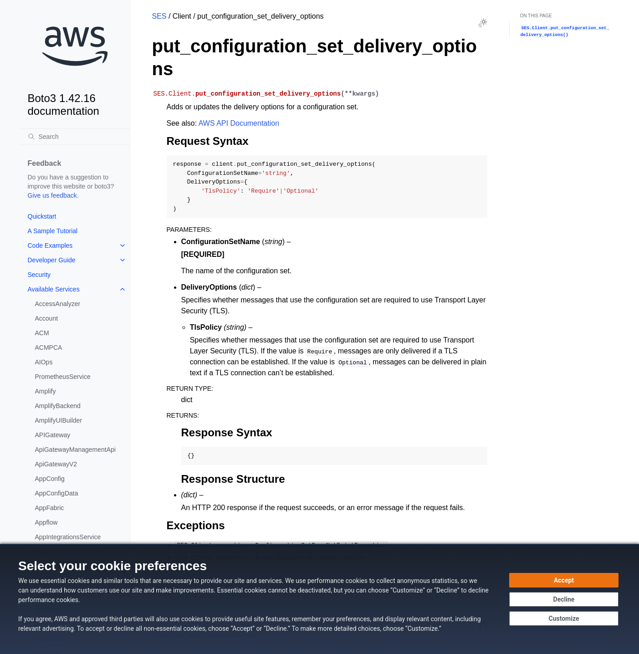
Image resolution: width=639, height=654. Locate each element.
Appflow (46, 522)
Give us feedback (52, 195)
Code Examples (50, 245)
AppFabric (49, 507)
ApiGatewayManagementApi (75, 449)
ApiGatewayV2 (56, 464)
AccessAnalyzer (58, 303)
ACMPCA (48, 347)
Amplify (45, 391)
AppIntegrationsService (68, 537)
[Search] (75, 136)
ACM (42, 333)
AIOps (44, 362)
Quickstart (42, 216)
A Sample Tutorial (53, 231)
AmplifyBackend (58, 405)
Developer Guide (52, 260)
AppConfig (50, 478)
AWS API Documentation (239, 123)
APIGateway (53, 435)
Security (39, 274)
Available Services (54, 289)
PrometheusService (63, 376)
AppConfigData (56, 493)
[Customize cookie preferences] (564, 618)
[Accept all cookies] (564, 580)
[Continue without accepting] (564, 599)
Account (46, 318)
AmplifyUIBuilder (58, 420)
